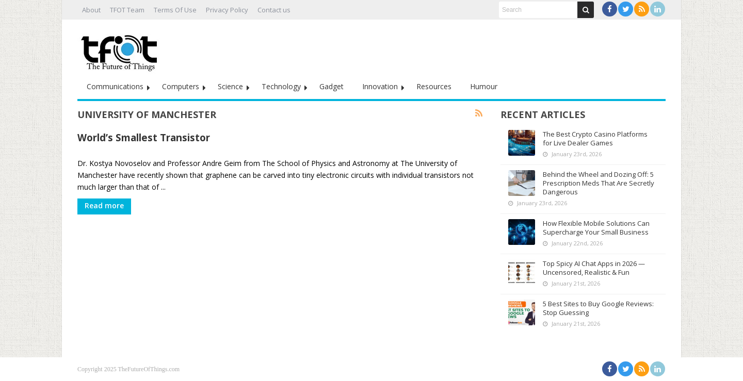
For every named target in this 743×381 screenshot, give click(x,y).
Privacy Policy (227, 9)
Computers (180, 86)
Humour (483, 86)
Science (230, 86)
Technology (281, 86)
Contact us (273, 9)
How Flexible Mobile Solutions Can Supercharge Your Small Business (596, 228)
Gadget (331, 86)
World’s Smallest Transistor (143, 137)
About (91, 9)
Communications (115, 86)
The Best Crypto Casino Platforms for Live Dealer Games (595, 138)
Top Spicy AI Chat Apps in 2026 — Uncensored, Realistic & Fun (594, 268)
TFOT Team (127, 9)
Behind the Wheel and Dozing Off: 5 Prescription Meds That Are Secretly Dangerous (598, 183)
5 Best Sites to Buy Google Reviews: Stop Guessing (598, 308)
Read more (104, 205)
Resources (433, 86)
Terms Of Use (175, 9)
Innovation (380, 86)
